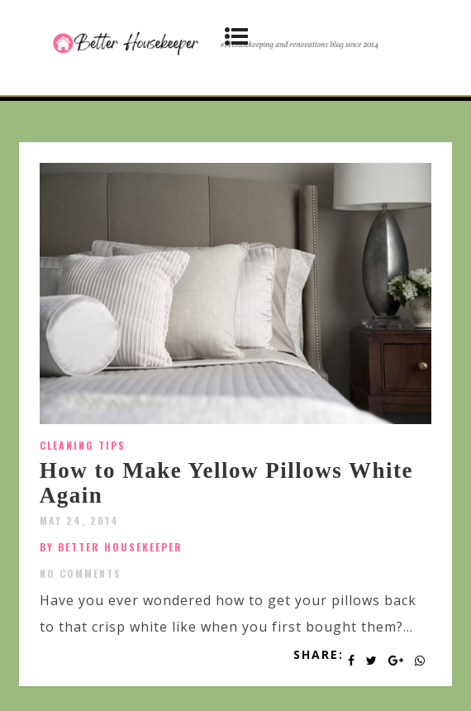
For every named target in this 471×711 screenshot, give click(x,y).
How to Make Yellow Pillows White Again (226, 483)
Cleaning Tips (83, 445)
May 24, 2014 (79, 520)
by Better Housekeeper (111, 547)
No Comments (80, 573)
